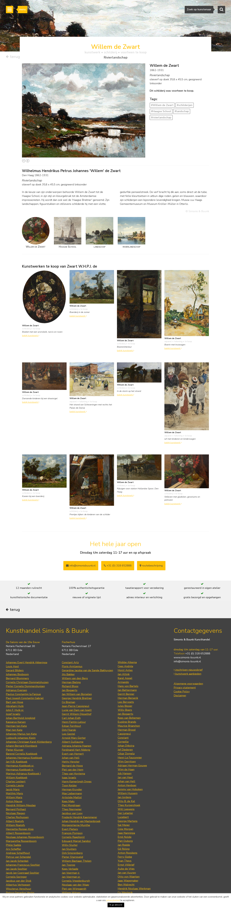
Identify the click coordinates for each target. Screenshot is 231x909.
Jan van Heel (125, 778)
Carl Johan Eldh (71, 718)
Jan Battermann (127, 690)
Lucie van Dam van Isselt (77, 710)
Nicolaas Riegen (15, 814)
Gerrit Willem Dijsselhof (76, 714)
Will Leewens (126, 810)
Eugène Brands (127, 722)
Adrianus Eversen (16, 691)
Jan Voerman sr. (71, 877)
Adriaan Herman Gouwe (132, 766)
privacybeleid (113, 900)
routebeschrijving (151, 565)
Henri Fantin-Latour (74, 722)
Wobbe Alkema (127, 663)
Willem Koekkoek (16, 778)
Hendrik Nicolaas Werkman (134, 889)
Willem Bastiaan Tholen (76, 861)
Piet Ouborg (125, 841)
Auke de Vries (126, 869)
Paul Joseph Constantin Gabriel (25, 699)
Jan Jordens (124, 798)
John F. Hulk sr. (15, 710)
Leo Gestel (68, 734)
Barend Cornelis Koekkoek (21, 754)
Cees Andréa (125, 667)
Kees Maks (68, 802)
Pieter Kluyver (14, 750)
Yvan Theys (124, 861)
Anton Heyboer (127, 786)
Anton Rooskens (127, 853)
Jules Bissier (125, 706)
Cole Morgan (125, 829)
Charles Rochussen (17, 818)
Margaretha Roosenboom (21, 841)
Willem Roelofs (15, 826)
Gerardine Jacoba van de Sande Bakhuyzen (87, 671)
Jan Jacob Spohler (16, 869)
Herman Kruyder (72, 790)
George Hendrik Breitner (77, 699)
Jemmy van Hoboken (130, 790)
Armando (123, 683)
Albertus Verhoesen (18, 885)
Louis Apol (12, 667)
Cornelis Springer (16, 877)
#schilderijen (184, 105)
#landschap (182, 111)
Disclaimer (180, 696)
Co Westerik (125, 893)
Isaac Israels (69, 778)
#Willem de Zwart (162, 105)
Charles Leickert (15, 782)
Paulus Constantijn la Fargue (23, 695)
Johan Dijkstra (126, 746)
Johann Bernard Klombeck (21, 746)
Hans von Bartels (128, 686)
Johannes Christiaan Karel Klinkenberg (29, 742)
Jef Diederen (125, 750)
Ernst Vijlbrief (126, 865)
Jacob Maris (13, 790)
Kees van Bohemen (129, 718)
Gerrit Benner (126, 694)
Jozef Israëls (13, 714)
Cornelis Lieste (15, 786)
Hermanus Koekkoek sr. (20, 766)
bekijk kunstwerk (30, 335)
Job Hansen (124, 774)
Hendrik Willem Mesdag (21, 806)
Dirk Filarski (69, 730)
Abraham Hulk (15, 706)
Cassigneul (124, 734)
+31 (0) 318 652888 (118, 565)
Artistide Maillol (72, 798)
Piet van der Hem (72, 770)
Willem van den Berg (75, 679)
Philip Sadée (13, 845)
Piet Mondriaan (71, 806)
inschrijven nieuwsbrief (188, 670)
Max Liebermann (72, 794)
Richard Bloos (70, 687)
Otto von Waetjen (129, 877)
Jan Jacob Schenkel (17, 861)
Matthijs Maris (14, 794)
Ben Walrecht (126, 885)
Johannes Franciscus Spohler (23, 865)
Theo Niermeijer (72, 810)
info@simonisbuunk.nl (81, 565)
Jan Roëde (124, 845)
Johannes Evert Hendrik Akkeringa (26, 663)
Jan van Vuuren (127, 873)
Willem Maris (14, 798)
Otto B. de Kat (126, 802)
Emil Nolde (124, 837)
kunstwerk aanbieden (187, 674)
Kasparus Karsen (16, 722)
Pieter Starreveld (72, 857)
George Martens (127, 821)
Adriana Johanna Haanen (76, 746)
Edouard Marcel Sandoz (76, 841)
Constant (123, 738)
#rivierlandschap (161, 117)
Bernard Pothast (16, 810)
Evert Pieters (70, 830)
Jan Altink (123, 675)
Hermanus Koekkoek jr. (19, 770)
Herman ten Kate (16, 726)
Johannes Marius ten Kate (21, 734)
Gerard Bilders (15, 671)
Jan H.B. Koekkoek (16, 762)
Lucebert (123, 817)
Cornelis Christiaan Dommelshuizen (27, 683)
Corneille (123, 742)
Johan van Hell (70, 758)
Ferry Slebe (125, 857)
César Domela (126, 754)
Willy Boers (125, 710)
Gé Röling (124, 849)
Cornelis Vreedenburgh (76, 881)
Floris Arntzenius (72, 667)
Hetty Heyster (71, 762)
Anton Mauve (14, 802)
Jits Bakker (68, 675)
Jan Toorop (68, 865)
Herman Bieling (71, 683)
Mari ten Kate (14, 730)
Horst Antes (125, 671)
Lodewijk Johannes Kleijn (21, 738)
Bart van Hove (14, 703)
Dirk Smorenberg (72, 853)
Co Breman (68, 703)
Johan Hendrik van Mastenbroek (81, 822)
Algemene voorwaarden (188, 684)
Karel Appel (125, 679)
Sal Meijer (124, 825)
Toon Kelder (69, 786)
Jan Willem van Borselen (77, 695)
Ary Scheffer (13, 849)
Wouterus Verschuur (18, 889)
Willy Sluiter (70, 845)
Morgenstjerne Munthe (76, 826)
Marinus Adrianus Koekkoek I (23, 774)
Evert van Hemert (73, 754)
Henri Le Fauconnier (130, 758)
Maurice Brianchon (129, 726)
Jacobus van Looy (72, 814)
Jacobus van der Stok (18, 881)
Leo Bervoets (126, 702)
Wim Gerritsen (127, 762)
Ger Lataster (125, 813)
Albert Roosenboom (18, 833)
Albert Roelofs (15, 822)
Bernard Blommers (17, 679)
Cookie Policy (182, 692)
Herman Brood (127, 730)
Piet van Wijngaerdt (74, 889)
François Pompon (72, 833)
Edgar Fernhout (71, 726)
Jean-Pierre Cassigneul (75, 706)
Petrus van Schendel (18, 857)
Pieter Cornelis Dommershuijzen (25, 687)
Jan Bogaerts (69, 691)
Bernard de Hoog (72, 766)
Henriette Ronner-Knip (20, 830)
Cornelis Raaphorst (73, 837)
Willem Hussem (127, 794)
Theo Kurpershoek (129, 806)
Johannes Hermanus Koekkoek (24, 758)
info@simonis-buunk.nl (187, 662)
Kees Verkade (70, 869)
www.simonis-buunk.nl (187, 658)
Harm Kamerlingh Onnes (76, 782)
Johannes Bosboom (17, 675)
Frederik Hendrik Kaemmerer (79, 818)
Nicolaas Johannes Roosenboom (25, 837)
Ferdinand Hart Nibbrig (76, 750)
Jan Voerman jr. (71, 873)
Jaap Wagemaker (128, 881)
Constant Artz (70, 663)
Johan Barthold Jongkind (20, 718)
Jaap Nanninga (126, 833)
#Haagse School (161, 111)
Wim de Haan (126, 770)
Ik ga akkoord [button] (116, 904)
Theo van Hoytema (73, 774)
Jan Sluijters (69, 849)
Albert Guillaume (72, 742)
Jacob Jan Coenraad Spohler (22, 873)
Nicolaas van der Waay (75, 885)
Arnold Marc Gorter (74, 738)
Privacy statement (185, 688)
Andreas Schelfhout (18, 853)
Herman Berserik (128, 698)
